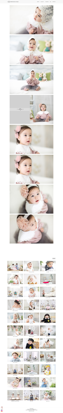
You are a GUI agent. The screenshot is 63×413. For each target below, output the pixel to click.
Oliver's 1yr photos (31, 310)
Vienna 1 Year (31, 323)
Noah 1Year (47, 375)
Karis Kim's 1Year (48, 323)
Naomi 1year (47, 284)
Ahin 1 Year (48, 388)
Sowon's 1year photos (15, 297)
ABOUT (38, 1)
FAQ (50, 1)
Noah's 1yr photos (15, 362)
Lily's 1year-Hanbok (31, 375)
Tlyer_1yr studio (48, 336)
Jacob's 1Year (31, 388)
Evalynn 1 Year (48, 349)
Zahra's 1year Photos (15, 310)
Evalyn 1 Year (31, 362)
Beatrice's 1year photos (31, 284)
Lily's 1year (15, 349)
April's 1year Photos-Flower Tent (15, 284)
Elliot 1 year (31, 401)
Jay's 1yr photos (31, 349)
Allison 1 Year (47, 401)
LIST (54, 258)
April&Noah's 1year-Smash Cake (15, 401)
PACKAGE (47, 1)
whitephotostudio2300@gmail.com (31, 409)
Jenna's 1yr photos (15, 336)
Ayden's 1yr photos (31, 336)
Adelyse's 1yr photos (31, 297)
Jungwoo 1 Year (48, 362)
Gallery (42, 1)
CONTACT (54, 1)
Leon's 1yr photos (15, 323)
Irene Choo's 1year (48, 297)
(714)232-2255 (31, 408)
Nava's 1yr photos (15, 388)
